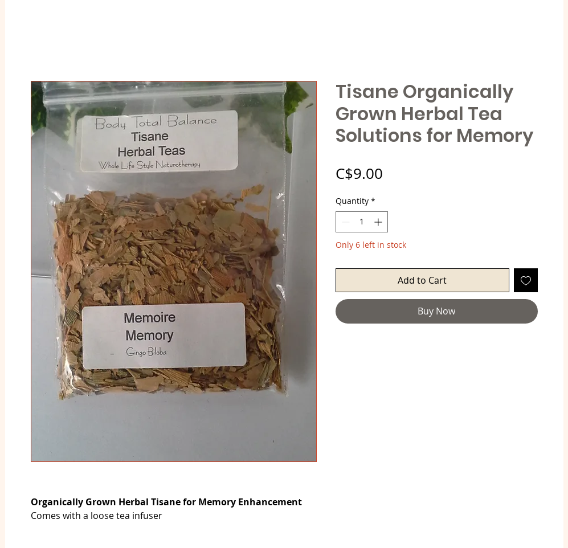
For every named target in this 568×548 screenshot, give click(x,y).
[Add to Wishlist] (526, 280)
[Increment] (379, 222)
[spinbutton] (362, 222)
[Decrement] (344, 222)
